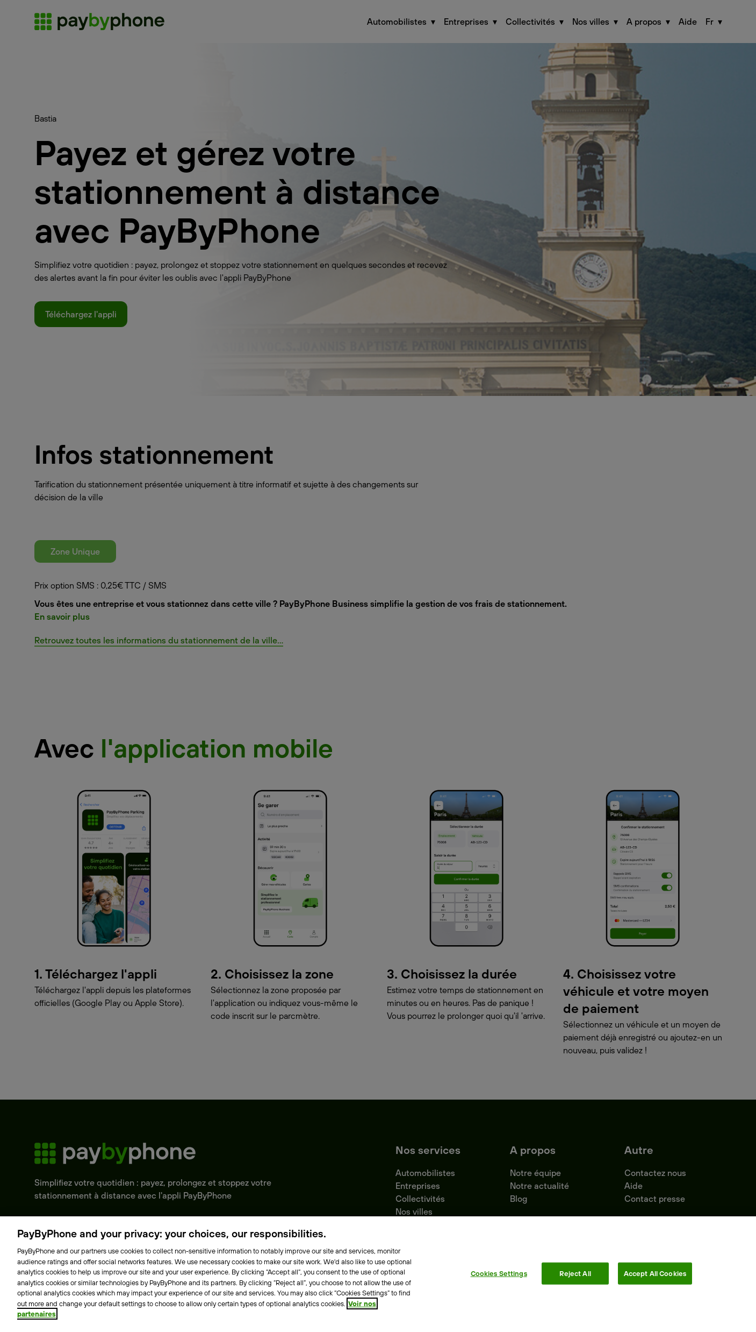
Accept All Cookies (655, 1273)
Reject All (575, 1273)
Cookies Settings (499, 1273)
